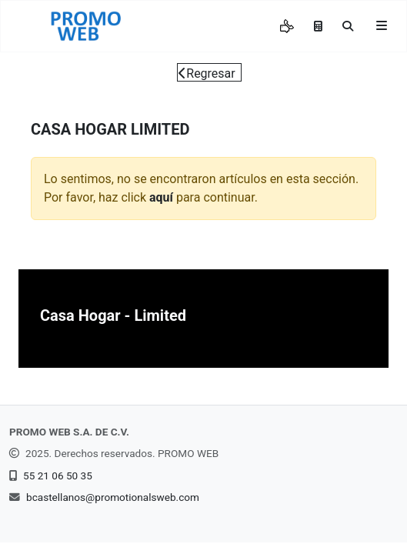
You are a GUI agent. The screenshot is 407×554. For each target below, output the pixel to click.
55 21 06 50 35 (57, 475)
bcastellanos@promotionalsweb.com (112, 497)
